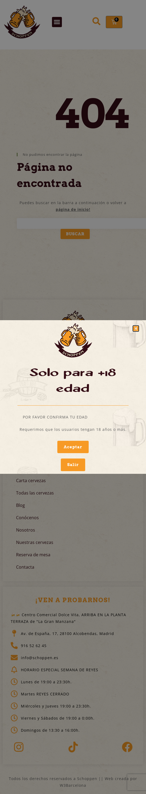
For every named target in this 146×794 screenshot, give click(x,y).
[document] (73, 397)
